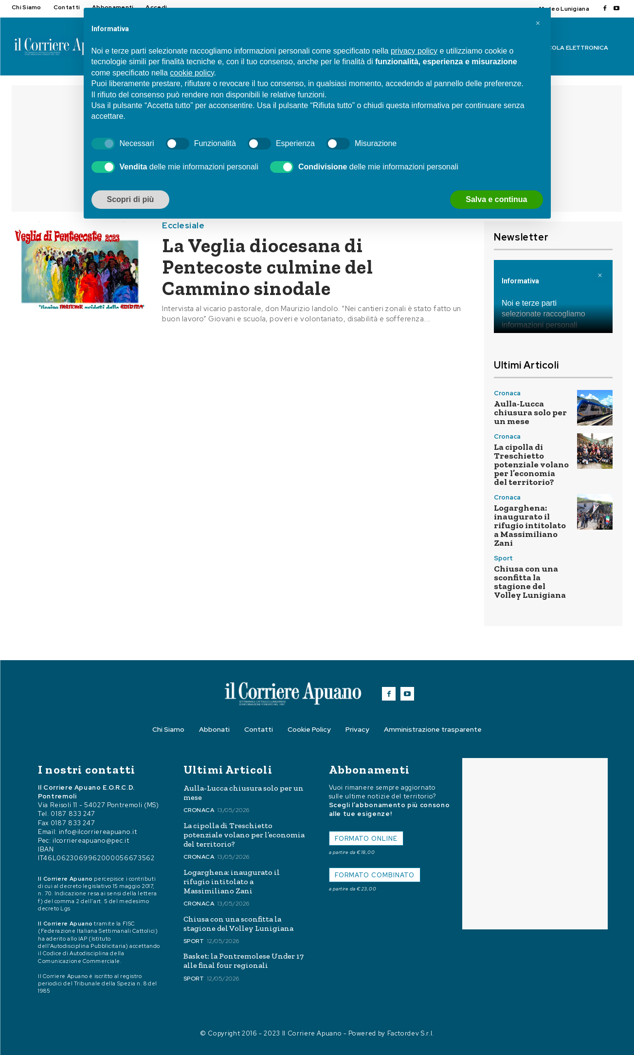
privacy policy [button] (414, 51)
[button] (538, 23)
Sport (503, 558)
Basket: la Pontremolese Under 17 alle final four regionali (243, 960)
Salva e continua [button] (496, 199)
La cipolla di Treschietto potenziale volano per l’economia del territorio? (531, 464)
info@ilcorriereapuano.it (98, 832)
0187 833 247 (73, 814)
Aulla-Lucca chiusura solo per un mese (530, 412)
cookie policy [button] (192, 73)
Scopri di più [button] (130, 199)
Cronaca (507, 393)
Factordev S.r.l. (410, 1033)
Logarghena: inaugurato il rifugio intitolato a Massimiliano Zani (530, 525)
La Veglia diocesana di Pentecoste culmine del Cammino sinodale (267, 267)
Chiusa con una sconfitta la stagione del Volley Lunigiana (530, 581)
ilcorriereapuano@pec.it (91, 840)
